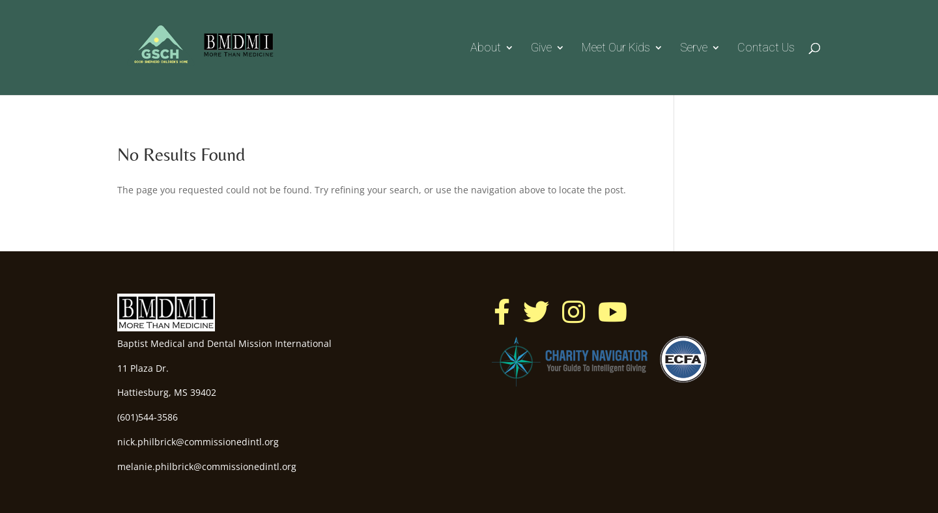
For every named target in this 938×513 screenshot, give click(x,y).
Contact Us (766, 48)
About (485, 48)
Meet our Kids (616, 48)
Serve (693, 48)
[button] (502, 312)
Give (541, 48)
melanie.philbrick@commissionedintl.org (206, 466)
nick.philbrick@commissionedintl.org (198, 442)
